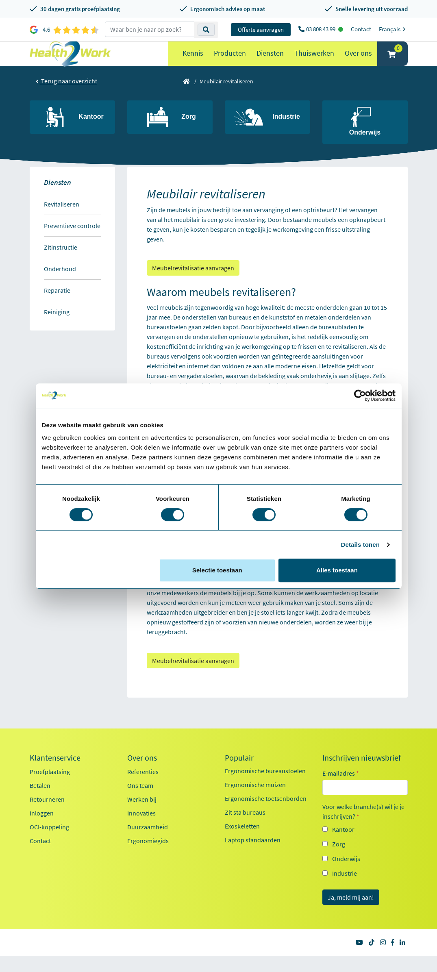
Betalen (40, 802)
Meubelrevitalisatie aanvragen (193, 284)
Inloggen (42, 829)
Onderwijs (346, 875)
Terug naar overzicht (66, 97)
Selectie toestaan (217, 570)
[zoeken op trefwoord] (149, 29)
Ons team (140, 802)
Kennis (193, 61)
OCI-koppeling (49, 843)
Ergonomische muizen (255, 801)
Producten (230, 61)
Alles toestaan (337, 570)
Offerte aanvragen (261, 29)
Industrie (344, 889)
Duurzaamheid (147, 843)
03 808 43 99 (321, 29)
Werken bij (142, 815)
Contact (361, 29)
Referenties (143, 788)
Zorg (338, 860)
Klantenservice (55, 774)
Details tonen (360, 544)
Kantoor (343, 846)
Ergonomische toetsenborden (266, 815)
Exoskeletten (242, 842)
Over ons (358, 61)
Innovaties (141, 829)
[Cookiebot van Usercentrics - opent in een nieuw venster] (360, 395)
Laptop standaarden (252, 856)
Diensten (270, 61)
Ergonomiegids (148, 857)
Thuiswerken (314, 61)
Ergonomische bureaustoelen (265, 787)
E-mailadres (340, 789)
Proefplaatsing (50, 788)
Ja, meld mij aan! (351, 913)
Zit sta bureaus (245, 828)
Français (393, 29)
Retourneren (47, 815)
